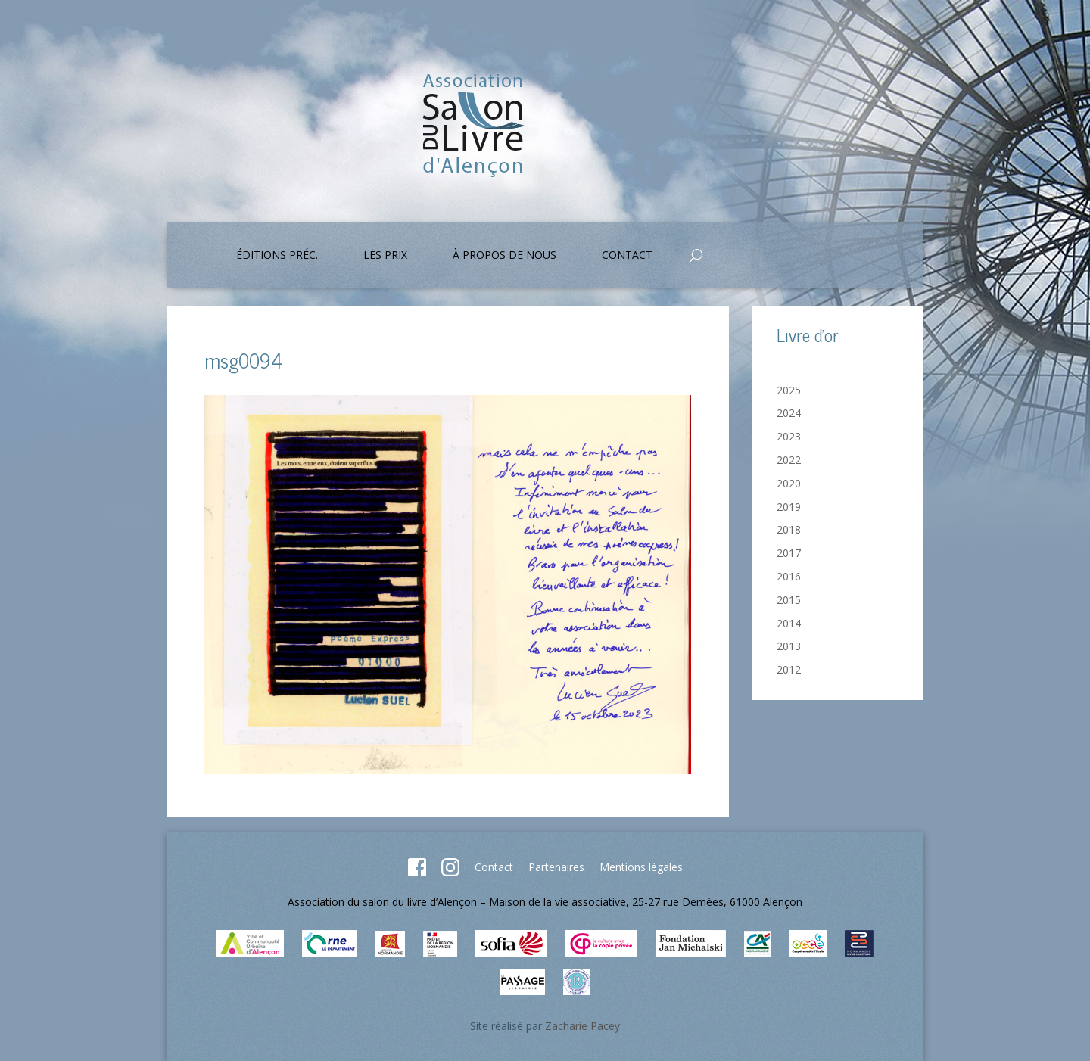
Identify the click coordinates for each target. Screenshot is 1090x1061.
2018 (789, 529)
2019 (789, 506)
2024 (789, 413)
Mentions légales (641, 867)
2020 (789, 483)
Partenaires (556, 867)
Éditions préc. (277, 256)
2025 (789, 390)
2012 (789, 669)
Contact (627, 256)
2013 (789, 646)
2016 (789, 576)
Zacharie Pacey (582, 1026)
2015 (789, 600)
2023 (789, 436)
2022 (789, 460)
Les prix (385, 256)
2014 (789, 623)
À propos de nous (504, 256)
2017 (789, 553)
